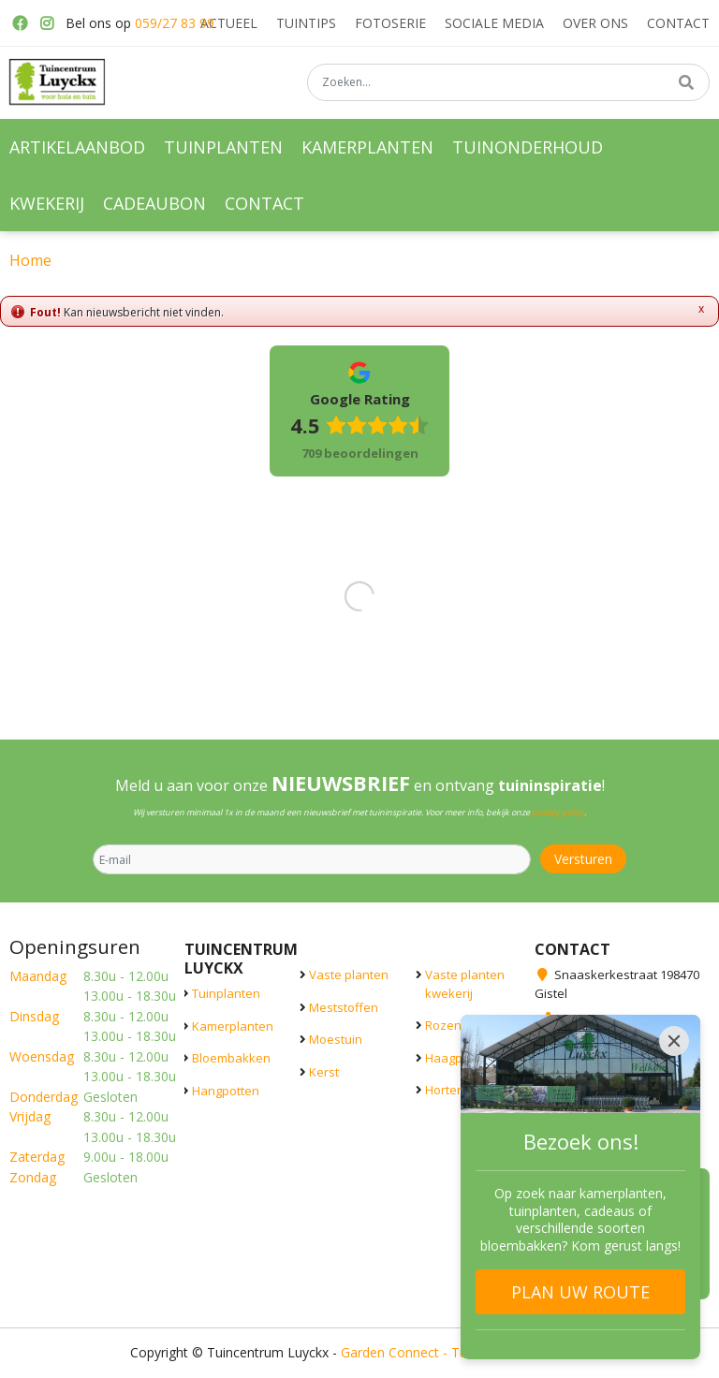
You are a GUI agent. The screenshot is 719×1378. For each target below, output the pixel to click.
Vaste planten (349, 974)
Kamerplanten (232, 1026)
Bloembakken (231, 1057)
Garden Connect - (396, 1352)
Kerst (324, 1071)
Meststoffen (343, 1007)
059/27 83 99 (174, 23)
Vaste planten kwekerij (465, 984)
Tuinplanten (226, 993)
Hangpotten (225, 1090)
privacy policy (558, 812)
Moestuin (335, 1039)
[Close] (674, 1041)
